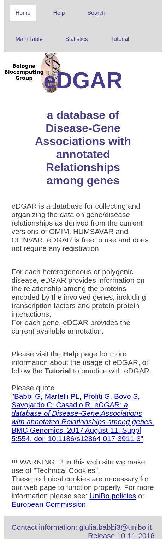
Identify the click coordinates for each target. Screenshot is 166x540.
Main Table (29, 39)
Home (23, 13)
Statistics (76, 39)
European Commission (49, 504)
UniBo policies (112, 496)
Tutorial (120, 39)
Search (96, 13)
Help (59, 13)
